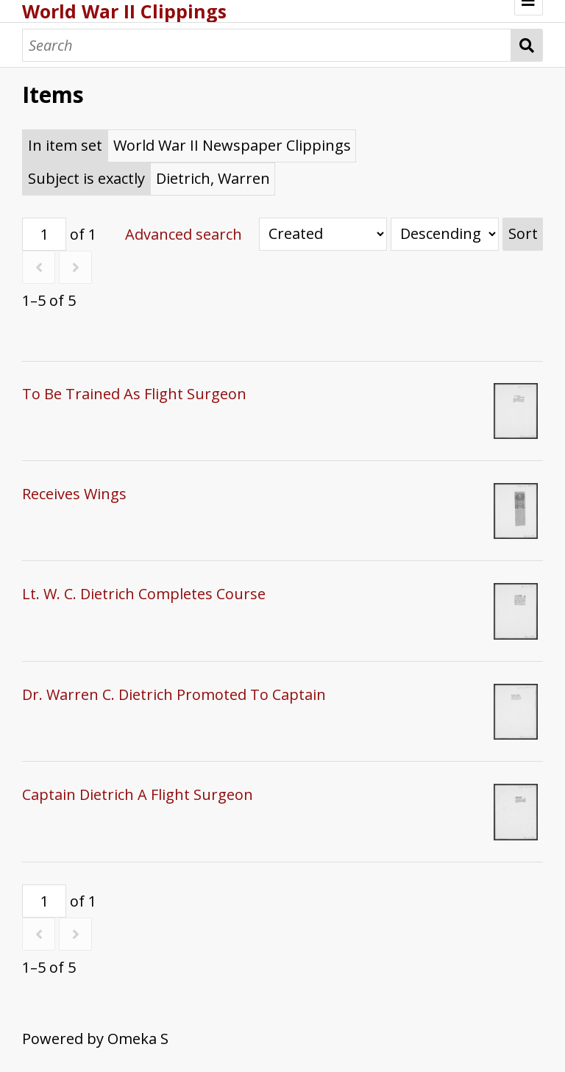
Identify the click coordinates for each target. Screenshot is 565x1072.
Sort (523, 233)
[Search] (266, 45)
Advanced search (183, 234)
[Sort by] (323, 234)
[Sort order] (445, 234)
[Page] (44, 234)
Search (527, 45)
